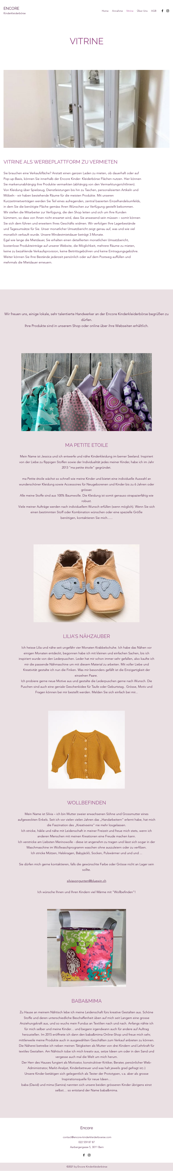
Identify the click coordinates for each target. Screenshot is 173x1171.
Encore (86, 1128)
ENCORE (11, 8)
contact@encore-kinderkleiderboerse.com (87, 1137)
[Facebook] (162, 11)
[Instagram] (167, 11)
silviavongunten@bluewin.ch (86, 881)
